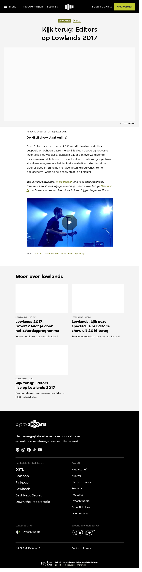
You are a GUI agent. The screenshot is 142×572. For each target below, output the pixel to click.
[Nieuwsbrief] (124, 6)
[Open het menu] (10, 6)
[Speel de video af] (69, 222)
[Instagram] (23, 450)
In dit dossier (64, 181)
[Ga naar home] (70, 6)
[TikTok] (34, 450)
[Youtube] (40, 450)
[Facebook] (29, 450)
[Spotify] (18, 450)
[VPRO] (83, 533)
